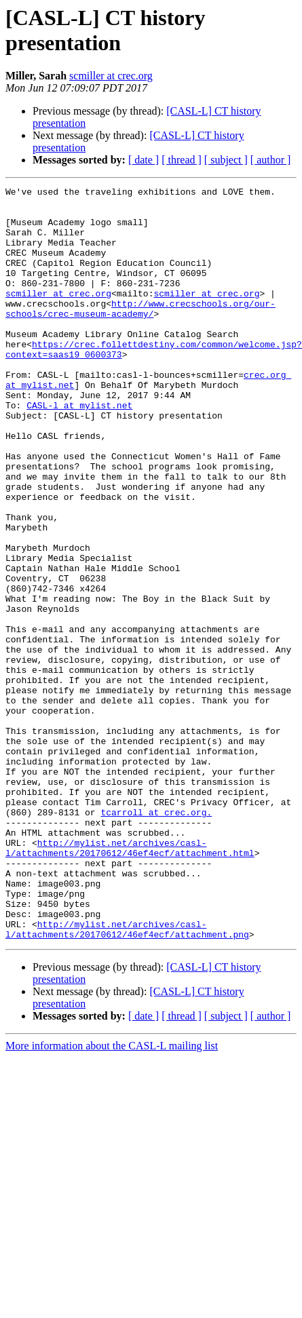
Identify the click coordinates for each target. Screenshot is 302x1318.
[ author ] (270, 160)
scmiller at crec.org (111, 75)
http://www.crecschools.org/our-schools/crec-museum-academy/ (140, 334)
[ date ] (143, 160)
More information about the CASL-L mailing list (111, 1196)
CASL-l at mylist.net (79, 450)
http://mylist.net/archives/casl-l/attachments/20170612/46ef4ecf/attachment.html (129, 981)
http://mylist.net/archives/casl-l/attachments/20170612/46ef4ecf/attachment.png (127, 1078)
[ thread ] (182, 160)
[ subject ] (226, 160)
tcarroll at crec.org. (156, 938)
